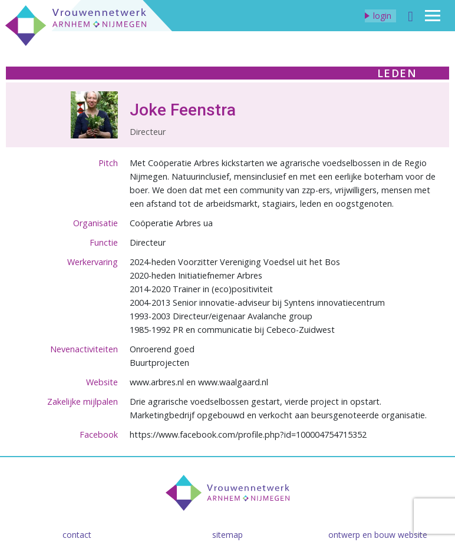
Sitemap (227, 534)
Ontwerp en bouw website (377, 534)
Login (382, 15)
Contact (76, 534)
